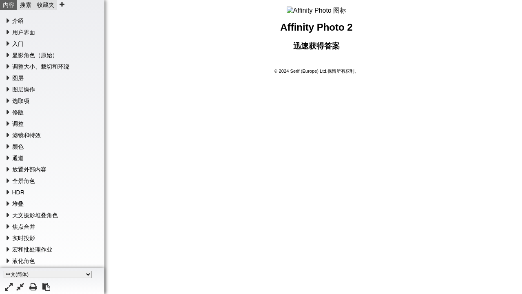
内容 (8, 5)
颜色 (18, 146)
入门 (18, 43)
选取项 (20, 101)
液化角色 (23, 261)
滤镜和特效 (26, 135)
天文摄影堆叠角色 (35, 215)
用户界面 (23, 32)
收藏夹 (45, 5)
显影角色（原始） (35, 55)
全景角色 (23, 181)
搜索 (25, 5)
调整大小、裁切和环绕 (40, 66)
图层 (18, 78)
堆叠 (18, 203)
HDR (18, 192)
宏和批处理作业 (32, 249)
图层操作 (23, 89)
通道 (18, 158)
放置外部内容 (29, 169)
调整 (18, 123)
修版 (18, 112)
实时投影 (23, 238)
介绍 (18, 21)
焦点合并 (23, 226)
